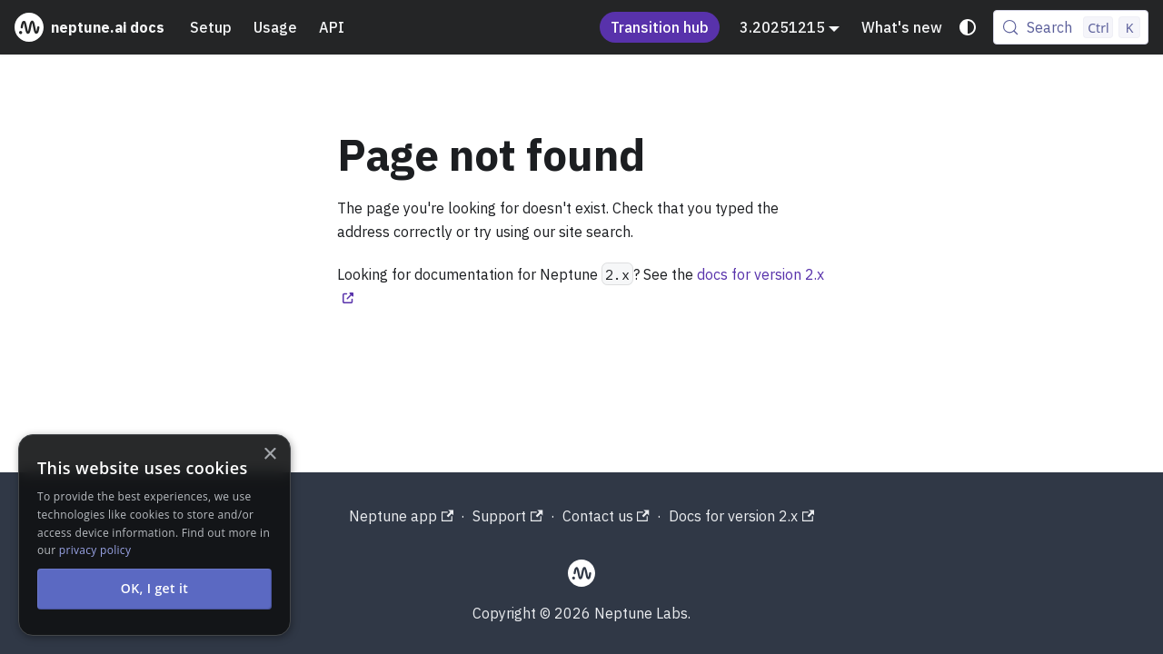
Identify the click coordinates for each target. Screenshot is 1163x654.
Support (507, 516)
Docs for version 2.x (741, 516)
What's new (901, 27)
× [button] (269, 454)
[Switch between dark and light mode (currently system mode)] (967, 27)
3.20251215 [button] (782, 27)
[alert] (154, 535)
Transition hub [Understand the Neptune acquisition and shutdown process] (660, 27)
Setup (211, 27)
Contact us (606, 516)
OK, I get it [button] (155, 588)
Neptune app (401, 516)
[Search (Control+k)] (1070, 27)
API (331, 27)
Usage (275, 27)
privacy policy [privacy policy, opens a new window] (95, 550)
